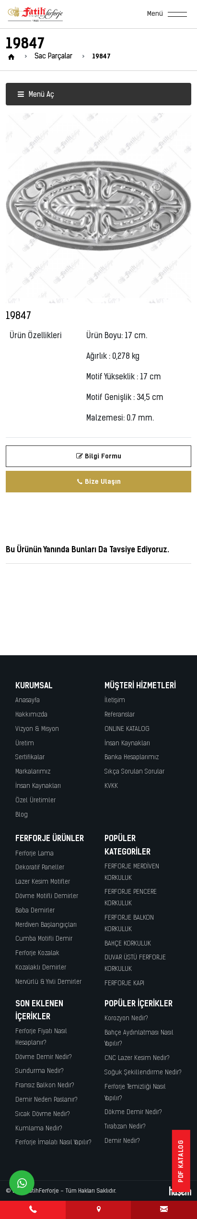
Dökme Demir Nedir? (133, 1112)
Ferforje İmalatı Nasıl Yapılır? (53, 1142)
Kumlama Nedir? (38, 1128)
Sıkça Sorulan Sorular (134, 771)
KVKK (111, 786)
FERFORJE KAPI (124, 983)
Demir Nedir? (122, 1141)
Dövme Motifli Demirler (46, 896)
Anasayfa (27, 700)
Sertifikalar (30, 757)
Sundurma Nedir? (39, 1071)
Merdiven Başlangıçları (46, 925)
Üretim (24, 743)
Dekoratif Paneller (39, 867)
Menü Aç (35, 95)
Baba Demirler (35, 910)
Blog (21, 815)
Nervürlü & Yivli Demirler (48, 982)
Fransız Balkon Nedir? (44, 1085)
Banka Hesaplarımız (131, 757)
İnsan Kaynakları (38, 786)
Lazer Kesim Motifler (42, 882)
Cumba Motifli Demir (43, 939)
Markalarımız (32, 771)
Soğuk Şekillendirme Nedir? (143, 1072)
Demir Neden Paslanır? (46, 1100)
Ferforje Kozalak (37, 953)
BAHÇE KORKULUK (127, 943)
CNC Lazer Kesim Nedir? (137, 1058)
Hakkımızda (31, 714)
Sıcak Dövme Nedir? (42, 1114)
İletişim (114, 700)
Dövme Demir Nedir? (43, 1057)
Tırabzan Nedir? (125, 1126)
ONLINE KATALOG (127, 729)
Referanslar (119, 714)
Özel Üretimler (35, 800)
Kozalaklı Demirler (40, 967)
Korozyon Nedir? (126, 1018)
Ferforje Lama (34, 853)
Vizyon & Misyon (37, 729)
